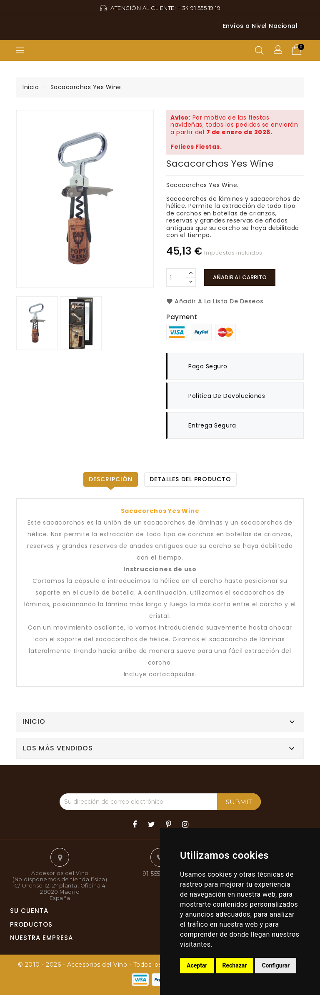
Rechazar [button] (234, 965)
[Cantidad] (176, 277)
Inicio (33, 721)
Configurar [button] (276, 965)
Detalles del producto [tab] (190, 479)
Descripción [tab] (110, 479)
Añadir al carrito (240, 277)
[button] (278, 50)
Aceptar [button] (197, 965)
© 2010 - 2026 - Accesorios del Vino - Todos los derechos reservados (124, 964)
